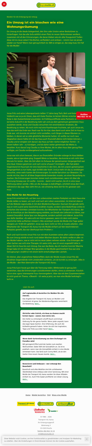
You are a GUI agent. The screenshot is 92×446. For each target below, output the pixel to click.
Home (28, 395)
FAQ (49, 395)
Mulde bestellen (39, 395)
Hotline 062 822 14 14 (84, 115)
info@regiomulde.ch (46, 434)
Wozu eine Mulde (59, 395)
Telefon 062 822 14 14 (46, 431)
